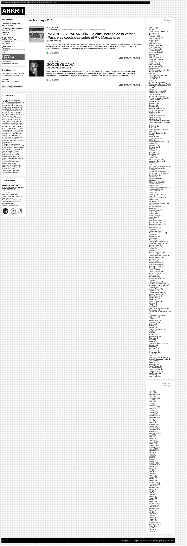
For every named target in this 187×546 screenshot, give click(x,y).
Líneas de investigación (11, 24)
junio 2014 (152, 514)
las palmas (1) (154, 259)
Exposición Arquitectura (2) (158, 343)
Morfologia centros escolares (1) (160, 86)
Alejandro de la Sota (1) (157, 93)
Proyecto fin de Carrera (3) (158, 31)
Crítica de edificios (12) (157, 194)
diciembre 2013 (154, 522)
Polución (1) (153, 340)
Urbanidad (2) (153, 338)
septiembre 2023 (155, 394)
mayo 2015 (152, 494)
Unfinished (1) (154, 364)
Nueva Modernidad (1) (157, 108)
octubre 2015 (153, 486)
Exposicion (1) (154, 291)
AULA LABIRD (9, 38)
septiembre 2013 (155, 524)
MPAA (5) (152, 73)
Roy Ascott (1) (154, 201)
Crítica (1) (152, 114)
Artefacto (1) (153, 303)
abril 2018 (152, 438)
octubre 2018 (153, 431)
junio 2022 (152, 400)
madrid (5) (152, 42)
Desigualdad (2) (154, 298)
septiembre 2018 (155, 433)
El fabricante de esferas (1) (158, 315)
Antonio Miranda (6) (156, 289)
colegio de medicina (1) (157, 257)
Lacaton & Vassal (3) (156, 100)
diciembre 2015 (154, 482)
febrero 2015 (153, 500)
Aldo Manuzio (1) (155, 373)
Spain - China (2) (155, 336)
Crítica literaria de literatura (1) (159, 121)
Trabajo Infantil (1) (155, 138)
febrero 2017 (153, 459)
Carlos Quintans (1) (155, 369)
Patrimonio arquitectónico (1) (159, 98)
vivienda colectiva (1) (156, 263)
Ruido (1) (152, 135)
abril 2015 (152, 496)
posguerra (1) (153, 238)
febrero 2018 (153, 442)
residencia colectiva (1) (157, 66)
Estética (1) (153, 157)
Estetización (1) (154, 112)
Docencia (5, 33)
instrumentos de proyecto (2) (159, 75)
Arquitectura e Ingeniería (67, 30)
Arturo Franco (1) (155, 119)
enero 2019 (153, 426)
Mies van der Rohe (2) (157, 178)
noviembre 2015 (154, 484)
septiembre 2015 (155, 487)
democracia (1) (154, 68)
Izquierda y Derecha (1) (157, 161)
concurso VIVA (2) (155, 44)
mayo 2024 (152, 391)
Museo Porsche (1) (155, 49)
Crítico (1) (152, 140)
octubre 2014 (153, 507)
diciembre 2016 (154, 463)
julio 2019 (152, 419)
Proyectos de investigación (12, 29)
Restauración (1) (154, 310)
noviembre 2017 (154, 447)
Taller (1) (152, 56)
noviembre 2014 (154, 505)
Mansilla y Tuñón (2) (156, 220)
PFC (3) (151, 30)
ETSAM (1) (152, 354)
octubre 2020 (153, 409)
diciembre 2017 (154, 445)
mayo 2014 (152, 515)
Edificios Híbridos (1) (156, 264)
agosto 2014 (153, 510)
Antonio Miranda (53, 41)
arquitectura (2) (154, 217)
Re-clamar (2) (153, 326)
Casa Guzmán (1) (155, 94)
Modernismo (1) (154, 317)
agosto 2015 (153, 489)
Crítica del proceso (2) (156, 240)
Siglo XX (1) (153, 164)
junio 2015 (152, 493)
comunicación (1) (155, 227)
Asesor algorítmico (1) (156, 159)
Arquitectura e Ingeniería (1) (159, 171)
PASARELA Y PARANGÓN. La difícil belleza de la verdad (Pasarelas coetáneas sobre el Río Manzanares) (91, 35)
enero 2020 (153, 414)
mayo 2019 (152, 421)
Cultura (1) (152, 268)
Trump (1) (152, 61)
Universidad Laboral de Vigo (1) (160, 84)
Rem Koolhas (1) (155, 175)
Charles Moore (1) (155, 245)
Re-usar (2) (153, 327)
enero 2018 (153, 444)
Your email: (6, 79)
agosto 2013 (153, 526)
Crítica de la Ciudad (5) (157, 182)
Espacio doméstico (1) (157, 278)
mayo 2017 (152, 454)
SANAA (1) (152, 180)
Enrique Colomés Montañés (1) (160, 187)
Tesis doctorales (8, 42)
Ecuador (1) (153, 170)
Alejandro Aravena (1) (156, 301)
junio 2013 (152, 529)
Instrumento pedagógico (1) (158, 243)
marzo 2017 (153, 458)
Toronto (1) (152, 208)
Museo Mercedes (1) (156, 52)
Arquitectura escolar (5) (157, 82)
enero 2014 (153, 521)
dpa (45, 3)
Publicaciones (7, 47)
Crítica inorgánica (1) (156, 294)
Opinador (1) (153, 163)
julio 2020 (152, 410)
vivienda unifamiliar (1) (157, 168)
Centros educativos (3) (157, 252)
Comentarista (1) (155, 147)
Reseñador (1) (154, 154)
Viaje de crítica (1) (155, 58)
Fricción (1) (153, 250)
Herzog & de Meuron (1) (157, 224)
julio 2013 (152, 528)
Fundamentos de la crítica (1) (159, 256)
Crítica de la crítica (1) (156, 271)
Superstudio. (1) (154, 248)
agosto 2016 (153, 468)
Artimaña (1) (153, 306)
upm (55, 3)
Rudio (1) (152, 89)
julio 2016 (152, 470)
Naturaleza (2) (154, 348)
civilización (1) (154, 126)
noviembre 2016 (154, 465)
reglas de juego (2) (155, 210)
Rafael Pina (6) (154, 136)
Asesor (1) (152, 156)
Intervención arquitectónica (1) (159, 308)
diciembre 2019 (154, 416)
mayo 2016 (152, 473)
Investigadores (7, 20)
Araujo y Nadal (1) (155, 273)
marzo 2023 (153, 396)
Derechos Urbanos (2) (156, 266)
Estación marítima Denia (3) (158, 129)
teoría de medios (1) (156, 231)
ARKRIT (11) (153, 28)
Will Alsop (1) (153, 205)
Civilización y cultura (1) (157, 292)
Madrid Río (100, 30)
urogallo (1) (153, 212)
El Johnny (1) (153, 80)
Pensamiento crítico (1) (157, 110)
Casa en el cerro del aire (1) (158, 357)
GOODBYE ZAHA (60, 64)
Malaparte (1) (153, 347)
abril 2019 (152, 423)
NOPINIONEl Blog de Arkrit (8, 57)
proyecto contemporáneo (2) (159, 203)
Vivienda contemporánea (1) (159, 142)
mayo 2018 (152, 437)
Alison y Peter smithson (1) (158, 241)
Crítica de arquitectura (86, 30)
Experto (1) (152, 143)
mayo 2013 (152, 531)
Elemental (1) (153, 299)
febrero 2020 (153, 412)
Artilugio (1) (153, 305)
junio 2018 (152, 435)
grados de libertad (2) (156, 215)
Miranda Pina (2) (154, 63)
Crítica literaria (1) (155, 117)
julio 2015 (152, 491)
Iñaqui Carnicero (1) (156, 371)
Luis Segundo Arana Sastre (58, 68)
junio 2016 (152, 472)
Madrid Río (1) (154, 362)
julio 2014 (152, 512)
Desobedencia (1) (155, 236)
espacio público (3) (155, 38)
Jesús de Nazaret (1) (156, 282)
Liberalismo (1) (154, 185)
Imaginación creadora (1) (157, 198)
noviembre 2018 (154, 430)
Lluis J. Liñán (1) (154, 191)
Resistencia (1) (154, 40)
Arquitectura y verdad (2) (157, 91)
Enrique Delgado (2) (156, 51)
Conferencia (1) (154, 352)
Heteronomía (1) (154, 35)
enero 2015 (153, 501)
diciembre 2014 (154, 503)
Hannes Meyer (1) (155, 72)
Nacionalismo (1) (155, 320)
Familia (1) (152, 280)
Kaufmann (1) (153, 345)
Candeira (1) (153, 79)
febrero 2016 (153, 479)
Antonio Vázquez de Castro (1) (159, 359)
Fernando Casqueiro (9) (157, 133)
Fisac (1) (152, 355)
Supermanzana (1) (155, 103)
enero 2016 (153, 480)
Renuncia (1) (153, 105)
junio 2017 (152, 452)
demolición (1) (154, 254)
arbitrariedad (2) (154, 213)
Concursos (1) (154, 145)
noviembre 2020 (154, 407)
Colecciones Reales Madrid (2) (159, 166)
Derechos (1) (153, 152)
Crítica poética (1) (155, 270)
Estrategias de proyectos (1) (159, 70)
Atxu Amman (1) (154, 54)
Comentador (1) (154, 150)
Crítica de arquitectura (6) (158, 233)
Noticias (5, 51)
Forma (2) (152, 192)
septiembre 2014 (155, 508)
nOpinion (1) (153, 177)
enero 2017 (153, 461)
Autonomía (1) (154, 33)
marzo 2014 (153, 519)
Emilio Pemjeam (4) (156, 47)
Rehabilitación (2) (155, 277)
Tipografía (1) (153, 375)
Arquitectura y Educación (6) (159, 173)
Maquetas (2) (153, 341)
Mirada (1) (152, 331)
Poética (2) (152, 229)
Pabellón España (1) (156, 368)
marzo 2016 (153, 477)
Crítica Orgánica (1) (156, 296)
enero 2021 (153, 405)
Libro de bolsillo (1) (155, 376)
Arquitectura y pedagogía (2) (159, 284)
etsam (50, 3)
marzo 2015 (153, 498)
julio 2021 (152, 403)
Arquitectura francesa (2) (157, 96)
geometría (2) (153, 199)
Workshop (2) (153, 334)
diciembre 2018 (154, 428)
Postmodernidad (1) (156, 189)
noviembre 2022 (154, 398)
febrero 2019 (153, 424)
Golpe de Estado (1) (156, 37)
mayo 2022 (152, 401)
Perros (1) (152, 128)
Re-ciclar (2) (153, 324)
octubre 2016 (153, 466)
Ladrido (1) (152, 131)
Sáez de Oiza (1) (155, 222)
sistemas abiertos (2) (156, 206)
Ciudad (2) (152, 87)
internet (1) (152, 226)
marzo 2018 (153, 440)
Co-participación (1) (156, 247)
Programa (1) (153, 149)
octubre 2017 (153, 449)
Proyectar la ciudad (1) (157, 329)
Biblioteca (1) (153, 275)
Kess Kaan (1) (154, 350)
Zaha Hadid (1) (154, 361)
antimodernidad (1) (155, 65)
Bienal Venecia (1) (155, 366)
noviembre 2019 (154, 417)
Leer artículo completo (129, 57)
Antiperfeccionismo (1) (157, 115)
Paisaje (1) (152, 333)
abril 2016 (152, 475)
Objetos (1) (152, 234)
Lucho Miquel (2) (155, 77)
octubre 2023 (153, 393)
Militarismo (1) (154, 101)
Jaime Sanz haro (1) (156, 184)
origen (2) (152, 196)
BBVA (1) (152, 219)
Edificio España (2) (155, 322)
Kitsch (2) (152, 319)
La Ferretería (10, 62)
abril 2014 (152, 517)
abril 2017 (152, 456)
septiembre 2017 (155, 451)
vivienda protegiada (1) (157, 45)
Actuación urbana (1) (156, 59)
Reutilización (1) (154, 107)
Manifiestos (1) (154, 261)
